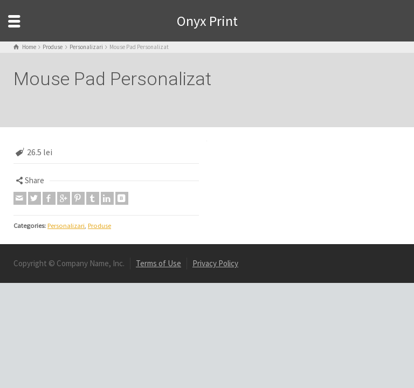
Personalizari (66, 225)
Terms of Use (158, 263)
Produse (99, 225)
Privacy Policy (215, 263)
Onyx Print (207, 21)
